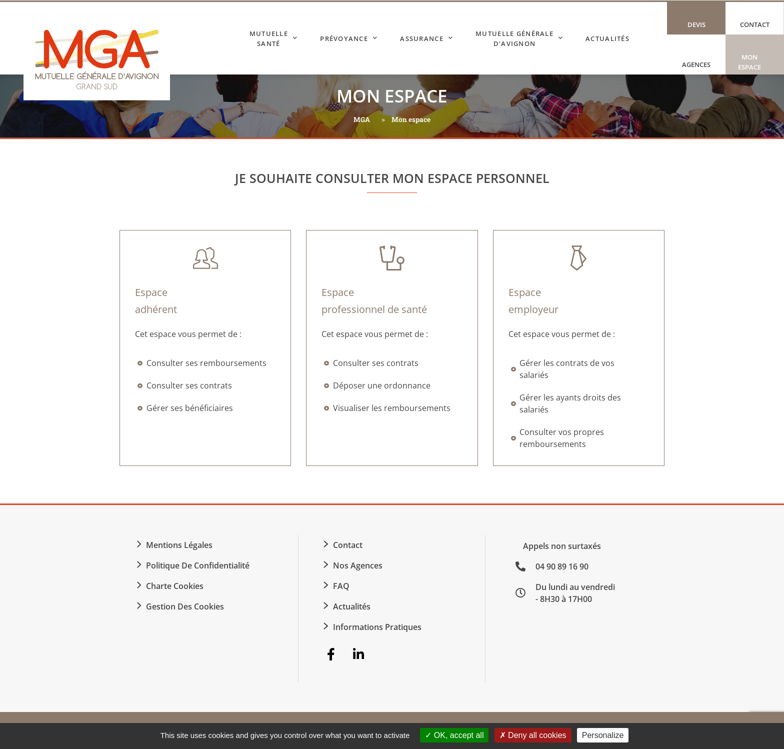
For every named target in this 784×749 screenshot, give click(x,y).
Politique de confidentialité (198, 565)
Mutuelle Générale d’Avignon (519, 38)
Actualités (608, 38)
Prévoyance (349, 38)
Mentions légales (179, 545)
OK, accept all (454, 735)
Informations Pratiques (377, 627)
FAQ (341, 586)
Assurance (426, 38)
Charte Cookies (175, 586)
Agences (696, 64)
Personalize (603, 735)
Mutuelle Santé (274, 38)
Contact (755, 24)
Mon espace (752, 63)
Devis (697, 24)
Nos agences (357, 565)
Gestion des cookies (185, 607)
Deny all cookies (533, 735)
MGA (362, 119)
